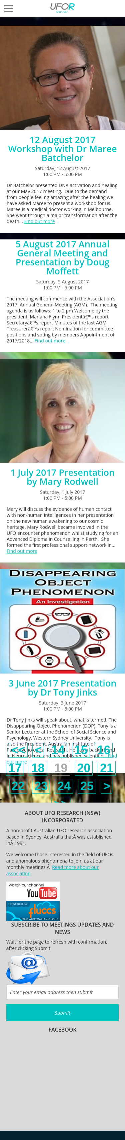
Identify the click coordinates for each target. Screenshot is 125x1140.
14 (58, 750)
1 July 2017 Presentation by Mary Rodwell (62, 476)
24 (64, 786)
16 (103, 750)
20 (83, 768)
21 (106, 768)
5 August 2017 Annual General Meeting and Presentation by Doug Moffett (63, 257)
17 (15, 768)
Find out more (39, 221)
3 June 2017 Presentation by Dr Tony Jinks (62, 687)
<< (18, 750)
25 (87, 786)
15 (81, 750)
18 (38, 768)
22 (18, 786)
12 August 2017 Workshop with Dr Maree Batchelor (62, 148)
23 (41, 786)
